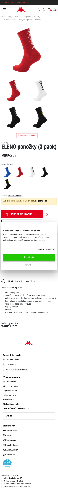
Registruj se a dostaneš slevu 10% (17, 2)
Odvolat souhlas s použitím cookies (17, 484)
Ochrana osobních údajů (13, 481)
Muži (16, 17)
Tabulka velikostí (15, 196)
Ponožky (37, 17)
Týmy (10, 17)
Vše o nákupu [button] (11, 377)
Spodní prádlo (26, 17)
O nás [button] (7, 416)
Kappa (7, 436)
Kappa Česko (10, 431)
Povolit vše (29, 257)
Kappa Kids (9, 455)
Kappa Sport (9, 441)
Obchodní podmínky (11, 404)
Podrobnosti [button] (18, 281)
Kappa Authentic (11, 450)
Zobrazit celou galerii (27, 136)
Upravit (29, 265)
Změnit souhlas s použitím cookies (17, 487)
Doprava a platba (10, 391)
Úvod (3, 17)
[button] (44, 9)
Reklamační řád (9, 400)
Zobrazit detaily (44, 249)
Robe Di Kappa (10, 445)
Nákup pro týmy (9, 395)
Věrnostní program (10, 386)
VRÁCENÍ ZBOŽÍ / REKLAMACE (16, 409)
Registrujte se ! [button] (41, 201)
